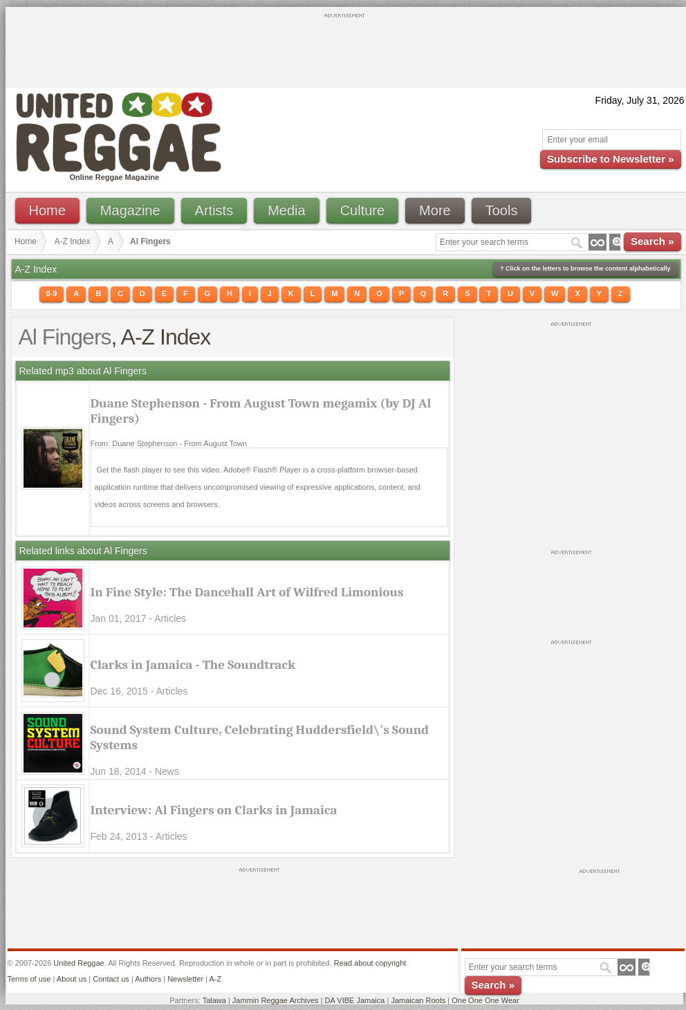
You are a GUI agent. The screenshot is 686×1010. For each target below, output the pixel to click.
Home (47, 210)
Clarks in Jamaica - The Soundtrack (193, 664)
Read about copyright (370, 963)
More (435, 210)
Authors (148, 979)
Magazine (130, 210)
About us (71, 979)
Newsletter (185, 979)
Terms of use (29, 979)
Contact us (111, 979)
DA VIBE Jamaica (355, 1000)
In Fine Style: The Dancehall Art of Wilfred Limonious (247, 592)
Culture (362, 210)
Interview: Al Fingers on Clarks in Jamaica (214, 810)
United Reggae (78, 963)
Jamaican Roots (418, 1000)
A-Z (215, 979)
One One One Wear (485, 1000)
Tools (501, 210)
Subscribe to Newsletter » (610, 159)
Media (286, 210)
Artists (214, 210)
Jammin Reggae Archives (275, 1000)
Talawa (214, 1000)
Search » (652, 241)
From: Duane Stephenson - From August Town (169, 443)
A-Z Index (73, 241)
